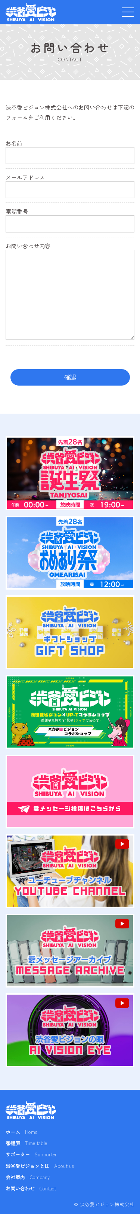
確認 (70, 377)
